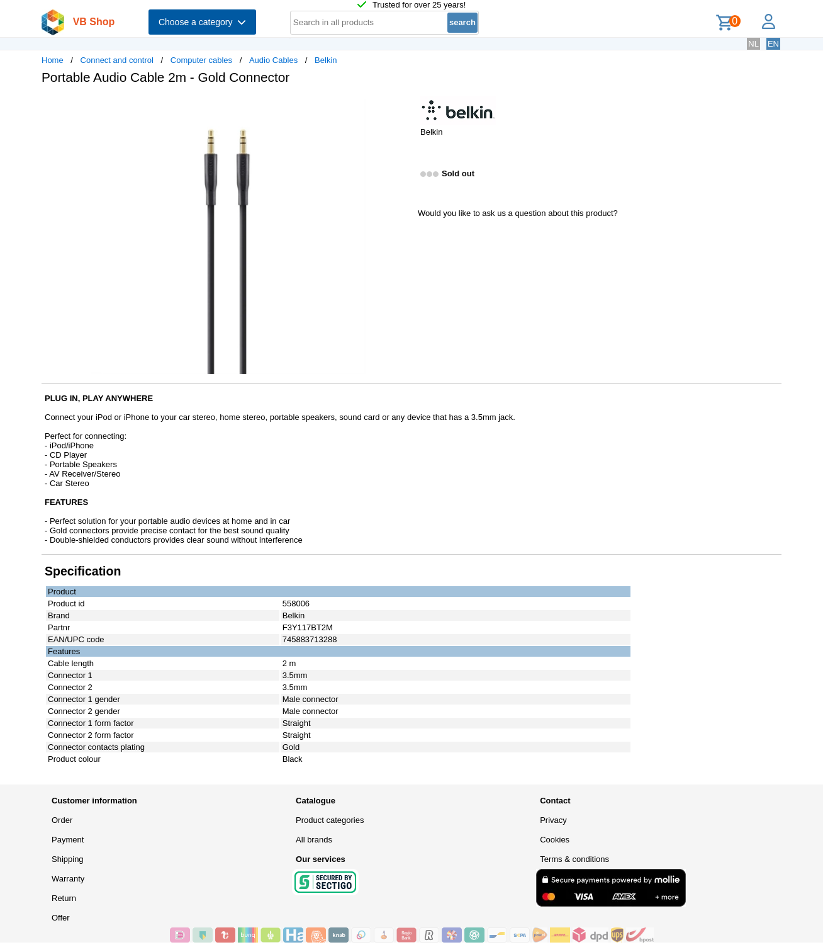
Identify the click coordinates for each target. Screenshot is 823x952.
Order (62, 820)
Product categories (330, 820)
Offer (61, 917)
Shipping (68, 859)
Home (53, 60)
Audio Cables (273, 60)
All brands (314, 839)
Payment (68, 839)
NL (753, 43)
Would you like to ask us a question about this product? (518, 213)
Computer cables (201, 60)
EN (773, 43)
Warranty (68, 878)
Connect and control (117, 60)
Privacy (553, 820)
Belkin (326, 60)
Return (64, 898)
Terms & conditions (574, 859)
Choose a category (202, 22)
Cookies (554, 839)
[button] (400, 108)
